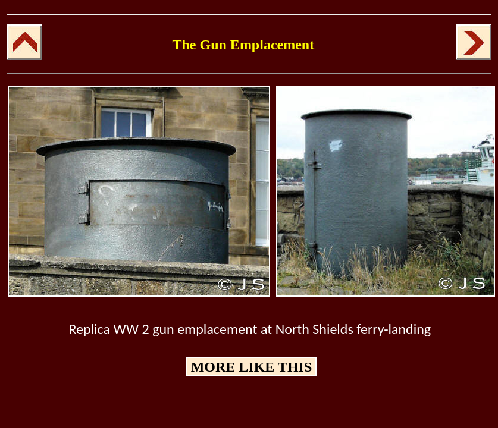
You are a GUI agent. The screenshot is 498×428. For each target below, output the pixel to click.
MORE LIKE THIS (251, 366)
